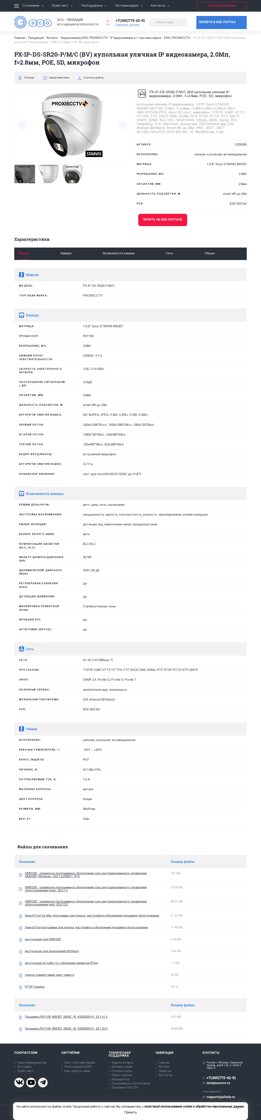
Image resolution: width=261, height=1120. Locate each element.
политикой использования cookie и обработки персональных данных (194, 1106)
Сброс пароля (122, 1075)
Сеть (169, 253)
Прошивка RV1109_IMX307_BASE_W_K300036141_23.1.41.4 (66, 1017)
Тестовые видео (129, 5)
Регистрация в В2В (78, 1067)
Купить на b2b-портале (162, 220)
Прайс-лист (62, 5)
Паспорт (29, 78)
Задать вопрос (122, 1063)
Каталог (52, 38)
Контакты (160, 5)
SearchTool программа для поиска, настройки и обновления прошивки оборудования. (86, 927)
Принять (130, 1112)
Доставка (24, 1067)
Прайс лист (25, 1071)
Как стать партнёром (79, 1063)
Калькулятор (120, 1079)
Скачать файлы (93, 78)
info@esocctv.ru (218, 1083)
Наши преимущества (31, 1063)
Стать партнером (221, 5)
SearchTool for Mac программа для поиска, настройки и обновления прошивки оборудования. (92, 915)
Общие (210, 253)
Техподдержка (94, 5)
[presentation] (22, 125)
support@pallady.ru (221, 1097)
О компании (33, 5)
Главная (19, 38)
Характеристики (59, 78)
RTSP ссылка (34, 986)
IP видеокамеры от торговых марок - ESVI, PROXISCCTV (150, 38)
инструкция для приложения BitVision (52, 951)
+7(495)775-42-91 (130, 20)
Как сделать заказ (77, 1071)
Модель (23, 253)
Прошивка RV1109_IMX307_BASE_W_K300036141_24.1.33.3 (66, 1028)
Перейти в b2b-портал (217, 22)
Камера (66, 253)
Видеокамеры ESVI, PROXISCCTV (84, 38)
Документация (122, 1067)
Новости (165, 1071)
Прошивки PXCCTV (125, 1087)
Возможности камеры (119, 253)
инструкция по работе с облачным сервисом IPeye (61, 963)
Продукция (36, 38)
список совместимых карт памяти (49, 975)
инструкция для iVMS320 (43, 939)
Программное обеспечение (131, 1083)
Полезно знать (122, 1071)
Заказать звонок (127, 25)
